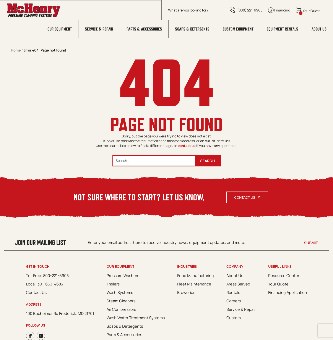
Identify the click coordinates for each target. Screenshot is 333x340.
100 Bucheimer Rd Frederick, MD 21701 (60, 313)
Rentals (233, 292)
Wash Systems (120, 292)
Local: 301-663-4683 (44, 284)
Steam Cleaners (121, 300)
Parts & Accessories (144, 29)
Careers (233, 300)
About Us (319, 29)
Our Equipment (59, 29)
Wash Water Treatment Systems (136, 317)
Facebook (30, 336)
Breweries (186, 292)
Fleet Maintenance (194, 284)
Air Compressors (121, 309)
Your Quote (278, 284)
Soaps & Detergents (192, 29)
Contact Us (244, 197)
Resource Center (283, 275)
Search (207, 160)
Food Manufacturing (195, 275)
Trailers (113, 284)
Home (16, 50)
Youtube (41, 336)
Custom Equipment (238, 29)
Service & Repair (99, 29)
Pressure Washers (123, 275)
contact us (187, 145)
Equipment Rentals (282, 29)
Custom (233, 317)
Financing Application (287, 292)
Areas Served (238, 284)
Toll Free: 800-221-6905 (47, 275)
